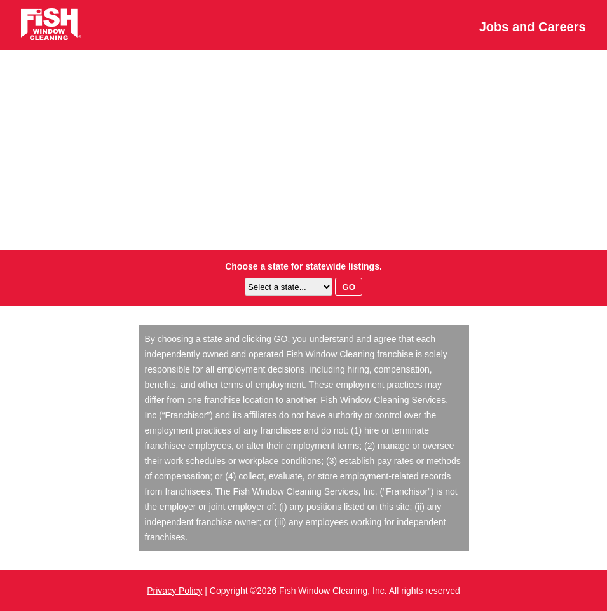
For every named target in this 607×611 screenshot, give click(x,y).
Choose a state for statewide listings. (303, 266)
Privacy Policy (174, 591)
